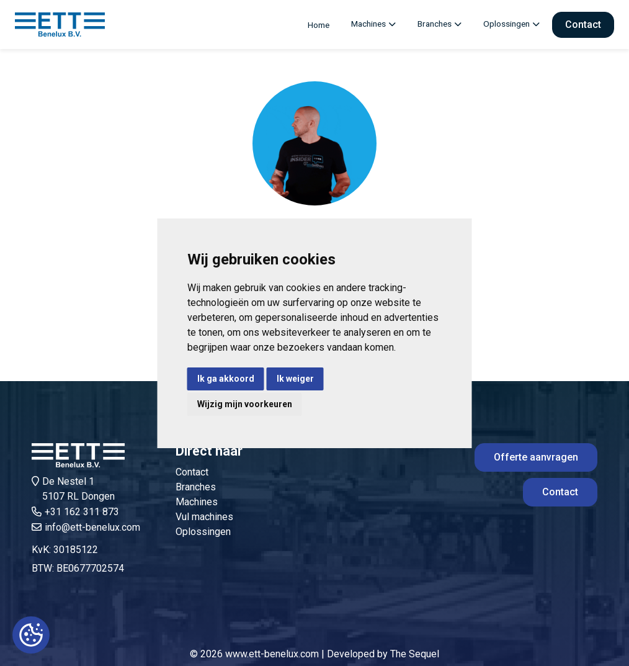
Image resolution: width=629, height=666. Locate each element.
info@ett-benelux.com (92, 527)
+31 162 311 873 (82, 512)
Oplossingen (506, 24)
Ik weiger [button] (295, 379)
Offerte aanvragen (536, 457)
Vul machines (204, 517)
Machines (368, 24)
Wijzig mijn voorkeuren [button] (244, 404)
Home (318, 25)
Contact (583, 24)
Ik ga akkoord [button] (225, 379)
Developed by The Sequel (383, 654)
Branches (434, 24)
